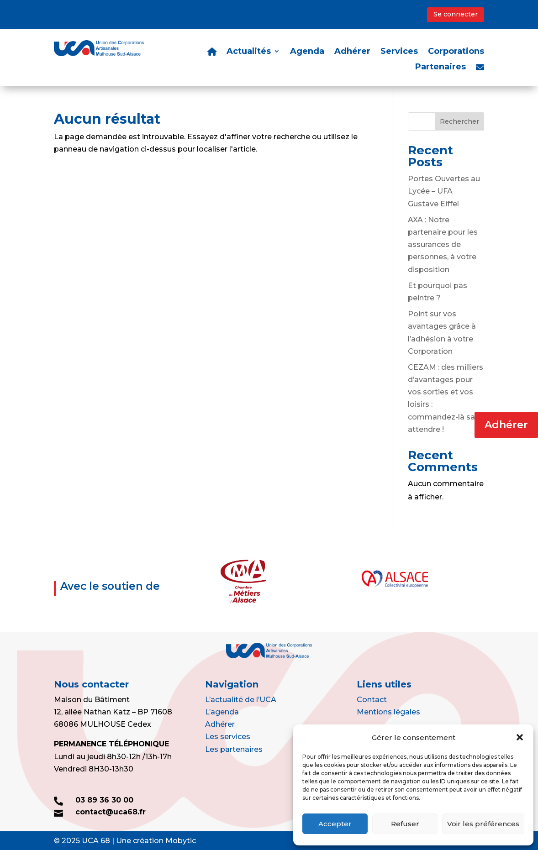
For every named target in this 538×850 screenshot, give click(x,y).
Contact (372, 699)
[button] (519, 737)
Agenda (307, 52)
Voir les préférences (483, 823)
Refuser (405, 823)
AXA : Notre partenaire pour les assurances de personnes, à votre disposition (443, 244)
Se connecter (455, 14)
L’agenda (222, 712)
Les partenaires (234, 749)
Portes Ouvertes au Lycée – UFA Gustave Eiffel (444, 191)
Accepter (335, 823)
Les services (227, 736)
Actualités (249, 52)
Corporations (456, 52)
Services (399, 52)
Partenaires (440, 67)
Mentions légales (388, 712)
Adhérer (506, 425)
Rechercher (459, 121)
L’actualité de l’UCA (240, 699)
